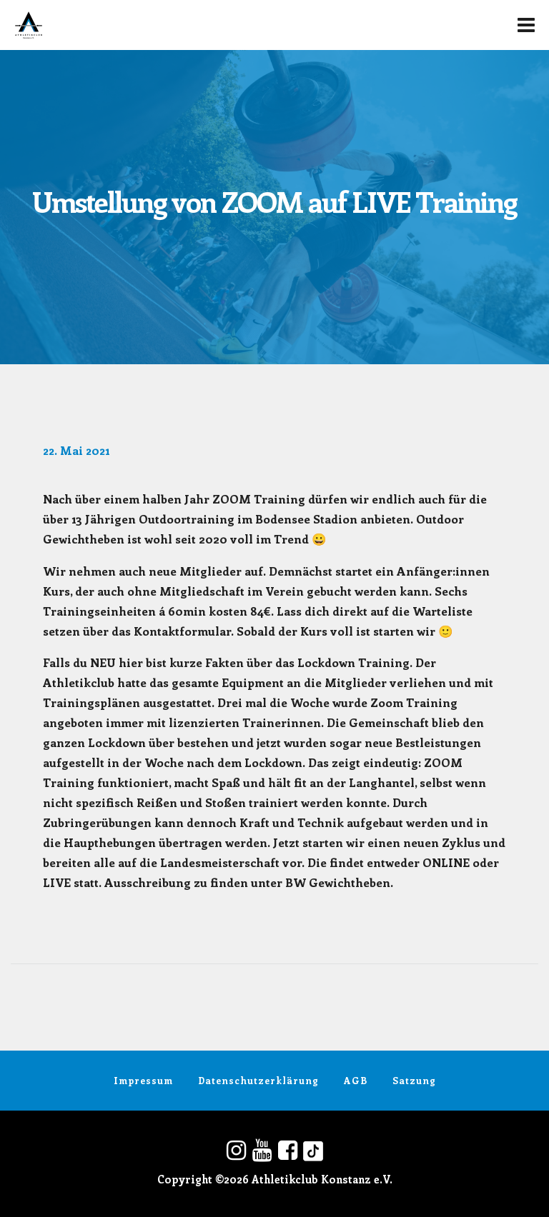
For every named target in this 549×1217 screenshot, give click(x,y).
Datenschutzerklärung (258, 1080)
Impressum (143, 1080)
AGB (355, 1080)
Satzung (414, 1080)
